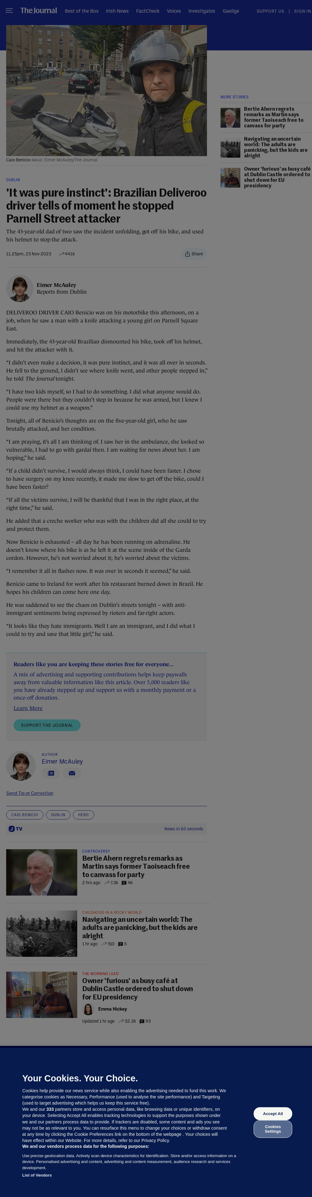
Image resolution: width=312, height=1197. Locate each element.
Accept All (273, 1113)
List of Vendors (37, 1175)
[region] (156, 1122)
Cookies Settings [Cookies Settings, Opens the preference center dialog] (273, 1129)
